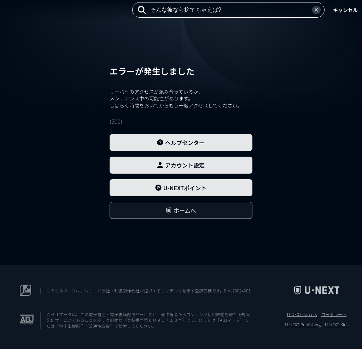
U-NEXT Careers (302, 314)
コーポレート (333, 314)
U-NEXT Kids (337, 324)
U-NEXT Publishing (303, 324)
